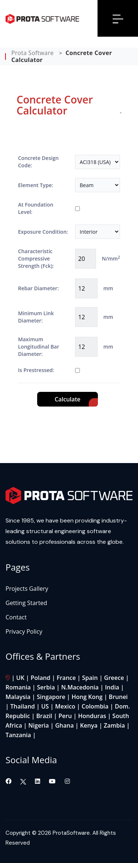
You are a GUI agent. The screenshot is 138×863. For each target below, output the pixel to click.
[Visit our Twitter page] (23, 781)
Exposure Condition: (43, 231)
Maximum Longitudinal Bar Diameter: (38, 346)
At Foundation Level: (35, 208)
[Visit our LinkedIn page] (38, 781)
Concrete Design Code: (38, 161)
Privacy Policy (24, 631)
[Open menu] (118, 18)
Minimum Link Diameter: (36, 317)
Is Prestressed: (36, 370)
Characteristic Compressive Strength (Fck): (36, 258)
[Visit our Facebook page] (9, 781)
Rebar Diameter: (38, 288)
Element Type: (35, 185)
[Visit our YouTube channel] (53, 781)
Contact (16, 617)
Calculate (68, 399)
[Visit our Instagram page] (67, 781)
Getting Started (26, 603)
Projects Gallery (27, 589)
